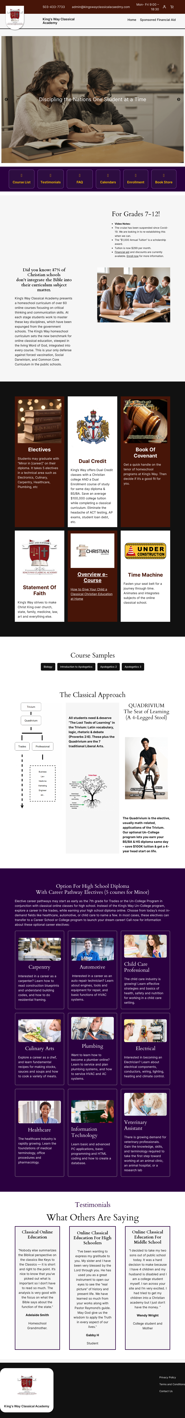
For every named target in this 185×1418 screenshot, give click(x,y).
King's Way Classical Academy (59, 21)
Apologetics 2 (108, 666)
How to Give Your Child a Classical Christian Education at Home (92, 594)
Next (178, 99)
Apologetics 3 (133, 666)
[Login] (164, 7)
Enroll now (133, 255)
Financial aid (122, 251)
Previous (6, 99)
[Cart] (172, 7)
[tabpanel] (92, 99)
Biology (48, 666)
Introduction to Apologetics (76, 666)
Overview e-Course (93, 577)
